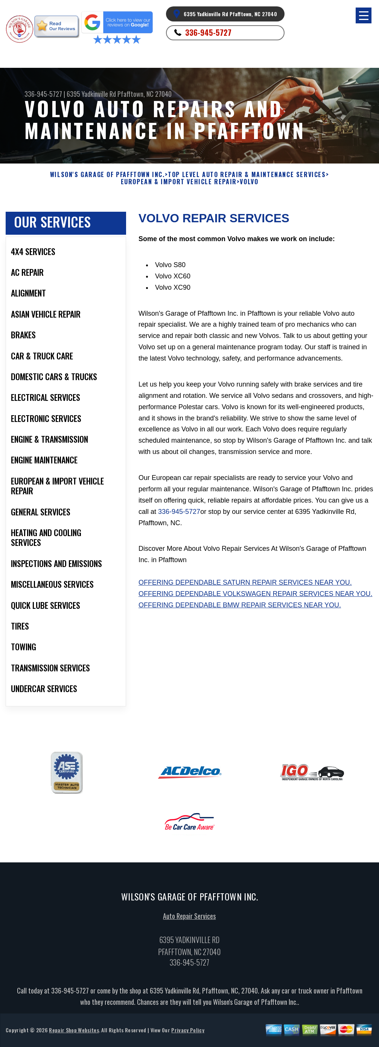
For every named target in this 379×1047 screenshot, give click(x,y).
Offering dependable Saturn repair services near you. (245, 582)
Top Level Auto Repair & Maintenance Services (247, 174)
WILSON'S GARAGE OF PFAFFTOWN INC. (107, 174)
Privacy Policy (187, 1033)
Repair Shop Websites (74, 1033)
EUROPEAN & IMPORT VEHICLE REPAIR (179, 181)
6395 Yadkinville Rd (91, 94)
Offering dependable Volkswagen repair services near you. (255, 594)
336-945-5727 (208, 32)
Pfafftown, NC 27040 (144, 94)
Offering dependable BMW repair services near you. (240, 605)
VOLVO (249, 181)
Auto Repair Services (189, 919)
